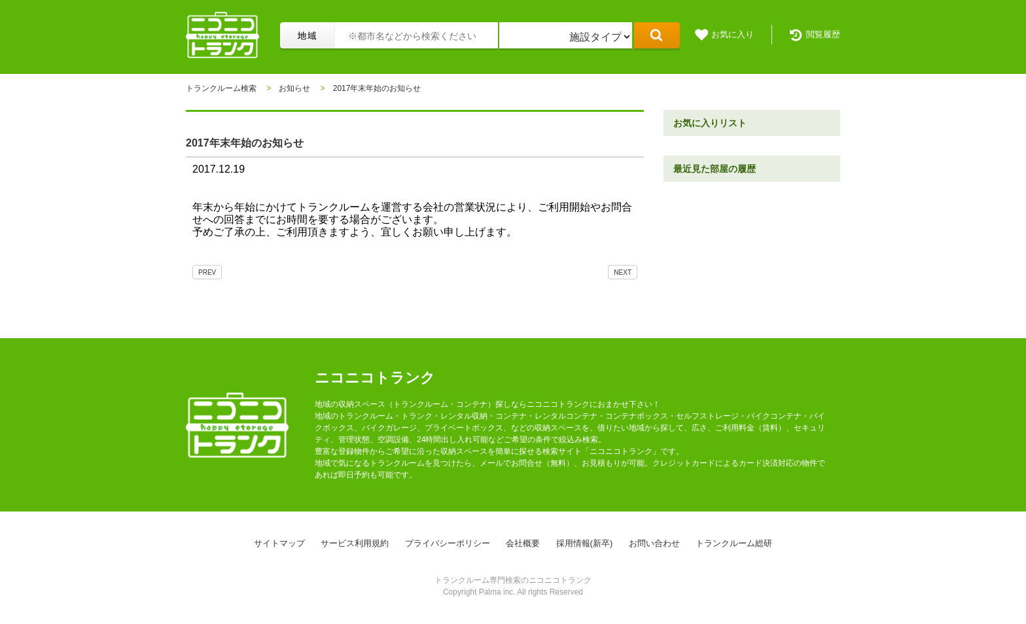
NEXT (622, 272)
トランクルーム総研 (734, 543)
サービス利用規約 (355, 543)
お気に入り (732, 34)
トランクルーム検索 (221, 88)
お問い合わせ (654, 543)
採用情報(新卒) (584, 543)
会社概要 (523, 543)
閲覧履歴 (823, 34)
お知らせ (294, 88)
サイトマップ (279, 543)
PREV (207, 272)
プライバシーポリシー (447, 543)
